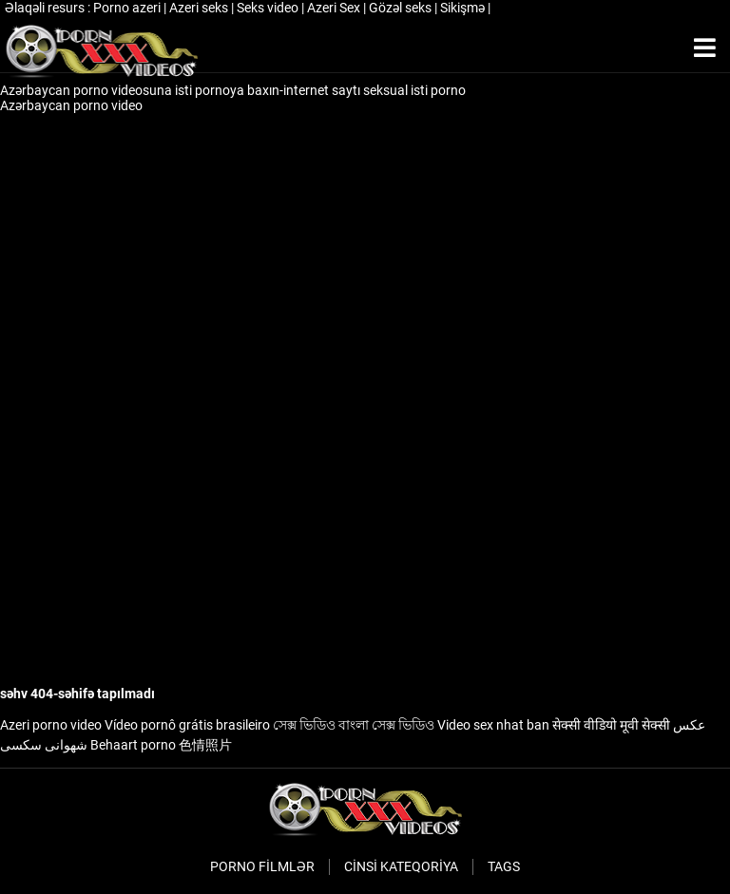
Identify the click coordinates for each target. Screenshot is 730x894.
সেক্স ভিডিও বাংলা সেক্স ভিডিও (353, 724)
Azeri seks (200, 7)
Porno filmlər (262, 866)
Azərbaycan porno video (72, 105)
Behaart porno (133, 744)
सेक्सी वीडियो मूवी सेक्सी (611, 724)
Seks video (269, 7)
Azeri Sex (335, 7)
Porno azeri (128, 7)
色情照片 (205, 744)
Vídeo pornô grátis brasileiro (187, 724)
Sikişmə (464, 7)
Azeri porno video (51, 724)
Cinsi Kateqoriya (401, 866)
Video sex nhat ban (493, 724)
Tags (504, 866)
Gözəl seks (401, 7)
